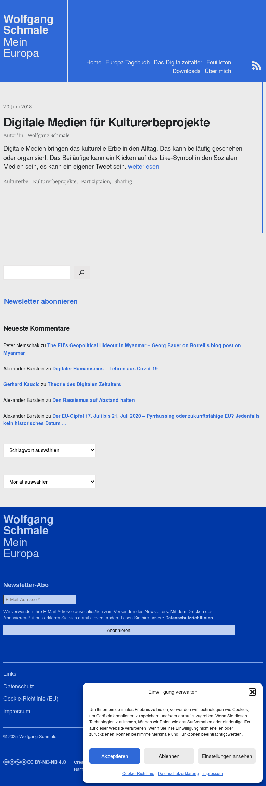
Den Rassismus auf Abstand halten (93, 400)
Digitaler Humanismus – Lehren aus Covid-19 (105, 368)
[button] (252, 692)
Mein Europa (21, 47)
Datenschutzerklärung (178, 773)
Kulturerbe (15, 181)
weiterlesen (143, 166)
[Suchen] (82, 272)
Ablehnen (169, 756)
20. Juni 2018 (17, 107)
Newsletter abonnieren (41, 301)
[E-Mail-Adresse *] (39, 599)
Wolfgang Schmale (28, 24)
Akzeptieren (114, 756)
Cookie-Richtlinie (138, 773)
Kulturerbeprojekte (55, 181)
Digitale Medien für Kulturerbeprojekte (106, 122)
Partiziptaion (95, 181)
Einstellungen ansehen (227, 756)
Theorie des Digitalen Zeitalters (84, 384)
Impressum (212, 773)
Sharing (123, 181)
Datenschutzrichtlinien (189, 617)
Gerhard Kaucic (21, 384)
